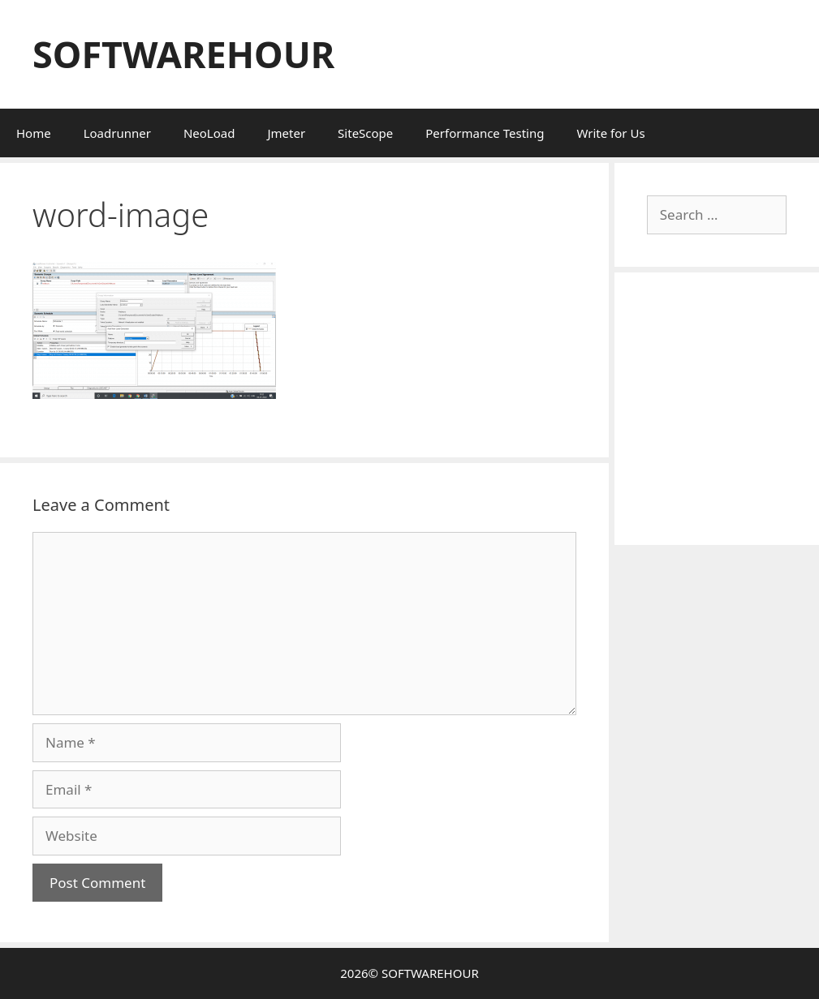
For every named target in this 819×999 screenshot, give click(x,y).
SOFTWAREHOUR (183, 54)
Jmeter (286, 133)
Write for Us (610, 133)
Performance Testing (484, 133)
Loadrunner (117, 133)
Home (33, 133)
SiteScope (365, 133)
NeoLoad (209, 133)
